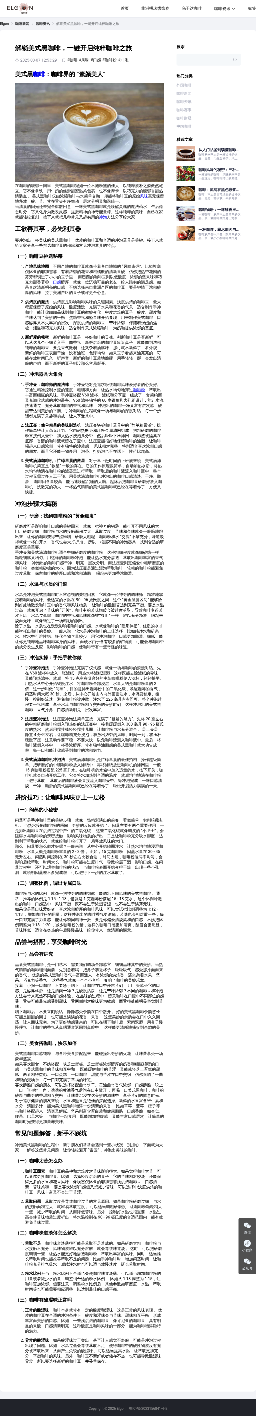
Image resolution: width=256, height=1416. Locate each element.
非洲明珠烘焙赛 (155, 8)
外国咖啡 (184, 85)
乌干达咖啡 (192, 8)
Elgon (4, 24)
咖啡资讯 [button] (225, 9)
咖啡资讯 (43, 24)
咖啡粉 (139, 389)
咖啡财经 (184, 118)
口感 (57, 282)
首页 (125, 8)
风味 (144, 196)
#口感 (95, 60)
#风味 (84, 60)
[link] (4, 23)
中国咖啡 (184, 126)
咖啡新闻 (22, 24)
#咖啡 (72, 60)
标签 (252, 8)
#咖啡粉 (109, 60)
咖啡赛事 (184, 110)
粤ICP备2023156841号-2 (148, 1409)
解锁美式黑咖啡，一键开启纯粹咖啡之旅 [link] (87, 23)
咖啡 (39, 74)
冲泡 (103, 217)
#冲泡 (123, 60)
